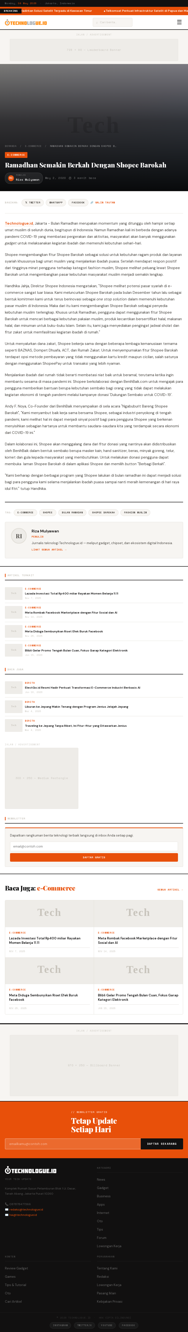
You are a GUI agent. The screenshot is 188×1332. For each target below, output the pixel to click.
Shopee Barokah (103, 512)
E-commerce (25, 512)
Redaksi (103, 1277)
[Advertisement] (94, 107)
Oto (100, 1221)
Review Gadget (16, 1268)
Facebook (78, 202)
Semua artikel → (170, 890)
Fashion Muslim (135, 512)
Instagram (60, 1325)
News (101, 1180)
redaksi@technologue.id (26, 1209)
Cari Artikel (13, 1301)
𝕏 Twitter (32, 202)
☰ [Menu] (179, 22)
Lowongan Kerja (109, 1246)
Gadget (102, 1188)
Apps (101, 1204)
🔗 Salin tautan (102, 202)
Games (10, 1277)
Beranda (11, 146)
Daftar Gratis (94, 857)
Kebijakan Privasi (109, 1301)
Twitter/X (84, 1325)
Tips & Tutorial (15, 1285)
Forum (101, 1238)
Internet (103, 1213)
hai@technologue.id (23, 1215)
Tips (100, 1229)
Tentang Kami (107, 1268)
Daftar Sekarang (162, 1144)
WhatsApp (55, 202)
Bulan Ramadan (72, 512)
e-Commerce (33, 146)
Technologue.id (19, 223)
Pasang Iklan (106, 1293)
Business (104, 1196)
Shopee (48, 512)
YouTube (107, 1325)
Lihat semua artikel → (49, 549)
